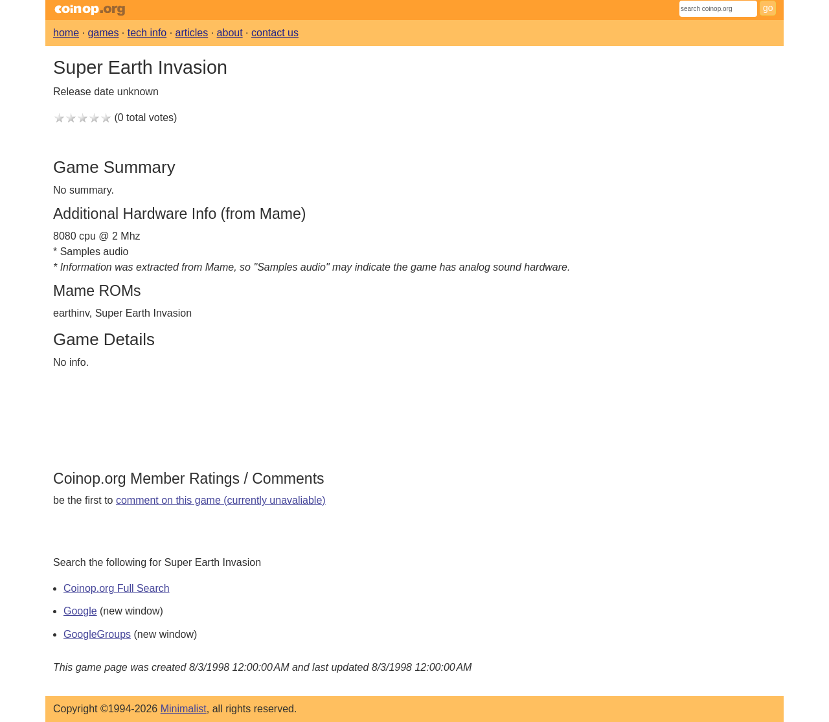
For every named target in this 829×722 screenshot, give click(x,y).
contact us (275, 32)
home (66, 32)
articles (192, 32)
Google (80, 610)
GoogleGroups (97, 634)
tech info (147, 32)
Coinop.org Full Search (116, 588)
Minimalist (184, 708)
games (103, 32)
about (230, 32)
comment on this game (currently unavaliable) (221, 500)
